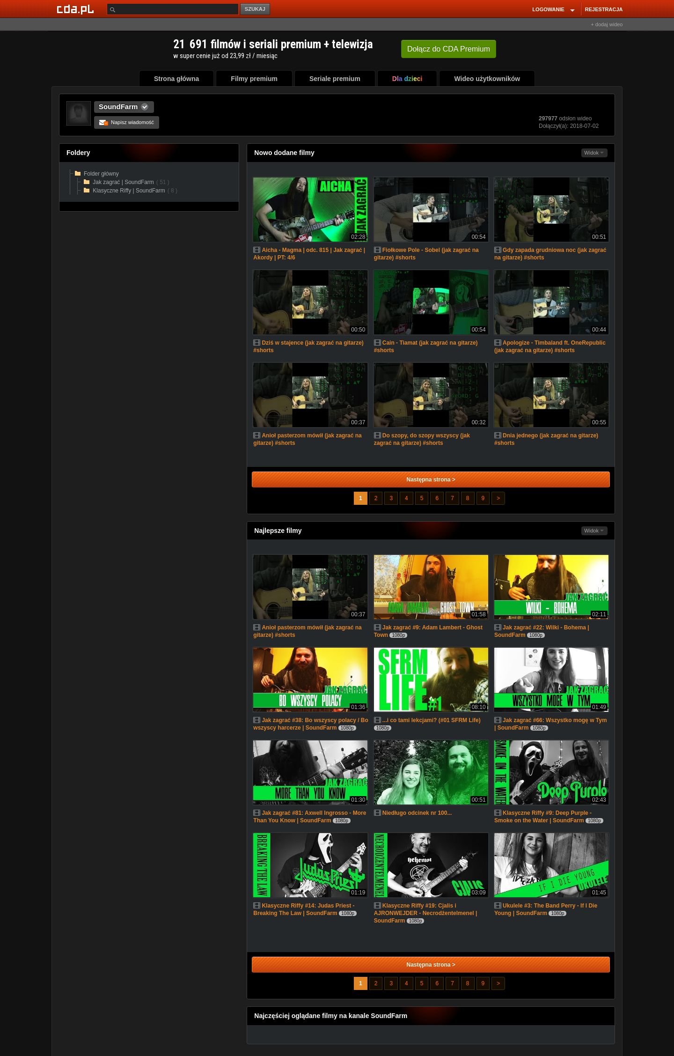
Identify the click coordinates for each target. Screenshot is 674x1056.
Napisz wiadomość (126, 122)
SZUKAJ (255, 9)
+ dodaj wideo (607, 24)
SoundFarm (118, 107)
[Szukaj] (173, 9)
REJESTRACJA (604, 9)
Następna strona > (430, 479)
